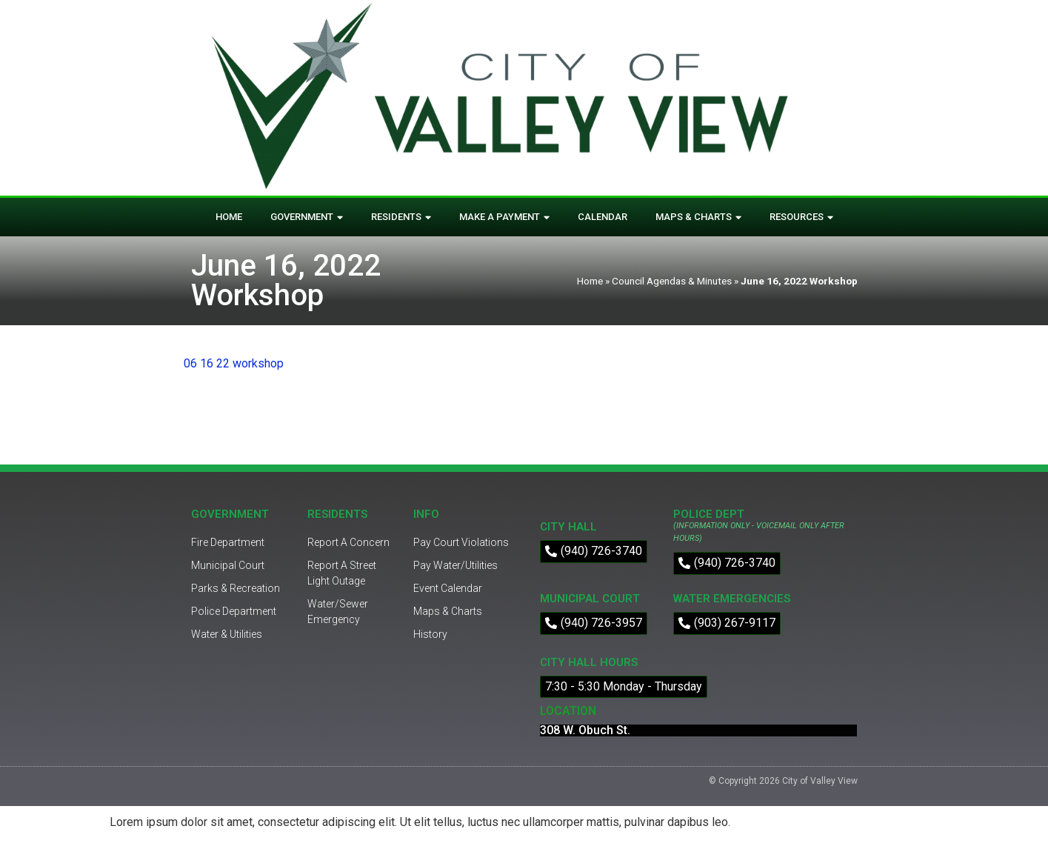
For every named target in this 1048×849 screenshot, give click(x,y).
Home (229, 216)
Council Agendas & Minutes (672, 281)
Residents (401, 217)
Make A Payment (504, 217)
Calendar (602, 216)
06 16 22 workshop (234, 363)
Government (306, 217)
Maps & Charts (698, 217)
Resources (801, 217)
